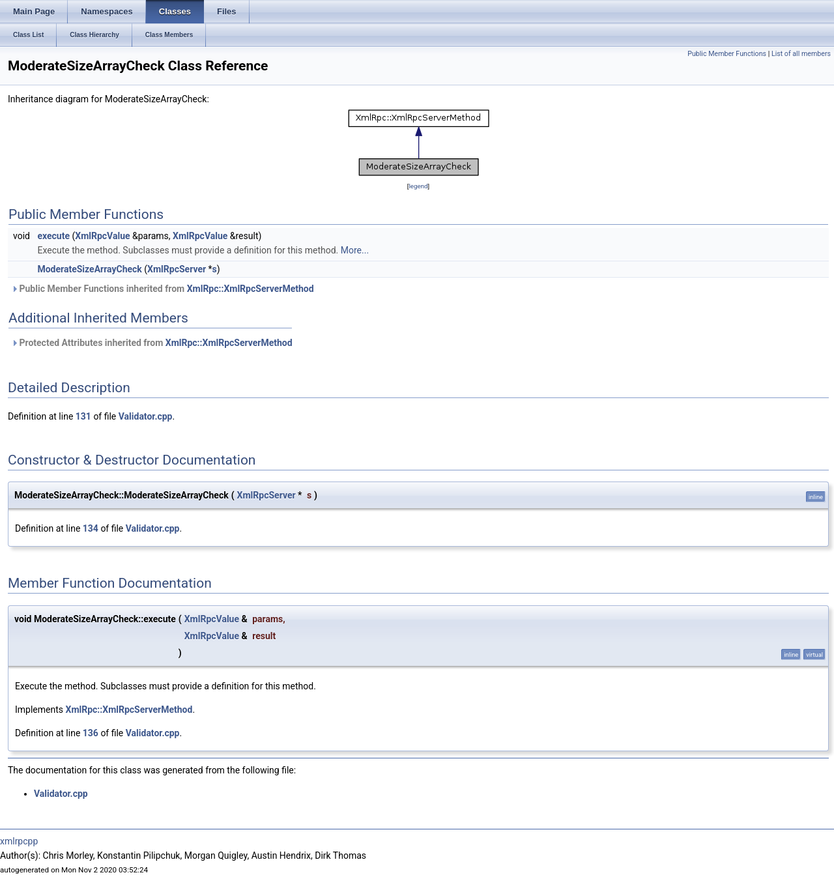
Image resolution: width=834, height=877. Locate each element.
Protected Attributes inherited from (152, 343)
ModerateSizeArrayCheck (89, 269)
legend (418, 186)
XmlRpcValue (102, 236)
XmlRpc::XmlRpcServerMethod (250, 288)
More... (355, 250)
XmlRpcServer (176, 269)
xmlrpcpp (19, 841)
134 (90, 528)
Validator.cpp (146, 416)
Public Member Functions (726, 54)
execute (53, 236)
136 (90, 733)
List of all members (801, 54)
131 (83, 416)
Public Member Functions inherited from (162, 288)
